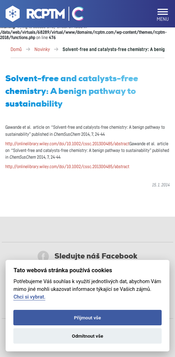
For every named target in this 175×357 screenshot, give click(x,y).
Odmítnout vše (87, 336)
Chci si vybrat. (29, 297)
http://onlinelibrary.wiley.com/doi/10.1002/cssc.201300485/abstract (67, 144)
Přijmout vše (87, 317)
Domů (16, 49)
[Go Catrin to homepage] (75, 15)
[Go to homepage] (34, 15)
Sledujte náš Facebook (87, 256)
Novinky (42, 49)
